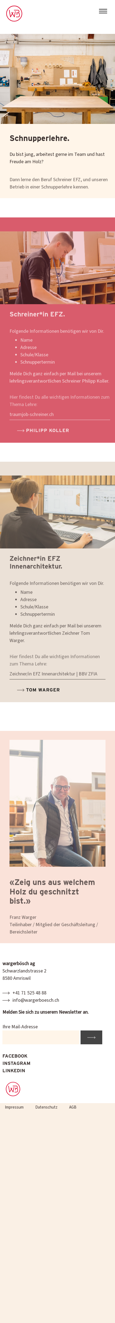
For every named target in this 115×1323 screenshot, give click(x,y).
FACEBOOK (14, 1056)
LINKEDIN (13, 1070)
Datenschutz (46, 1107)
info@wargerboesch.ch (35, 1000)
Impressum (14, 1107)
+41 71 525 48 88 (29, 993)
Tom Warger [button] (42, 699)
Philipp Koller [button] (46, 440)
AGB (72, 1107)
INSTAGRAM (16, 1063)
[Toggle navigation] (103, 12)
